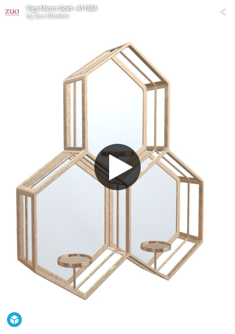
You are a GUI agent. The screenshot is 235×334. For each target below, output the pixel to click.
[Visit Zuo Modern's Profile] (12, 12)
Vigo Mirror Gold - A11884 (61, 8)
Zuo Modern (52, 16)
